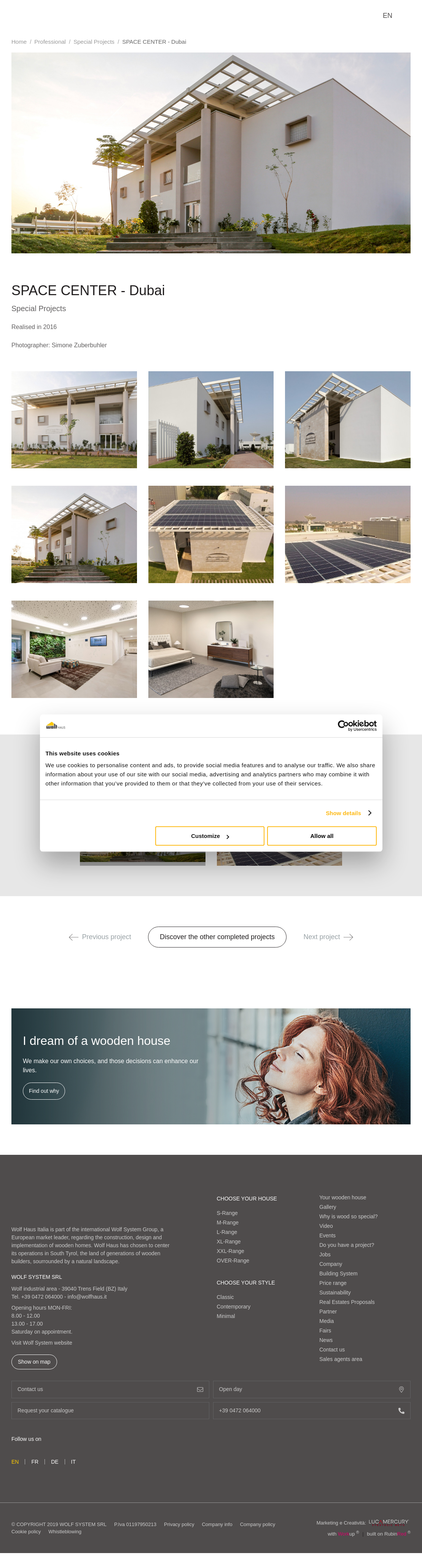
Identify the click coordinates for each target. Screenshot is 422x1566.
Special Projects (94, 41)
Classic (225, 1297)
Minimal (226, 1316)
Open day (312, 1389)
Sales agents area (340, 1359)
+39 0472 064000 (42, 1297)
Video (326, 1226)
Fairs (325, 1331)
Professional (50, 41)
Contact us (332, 1350)
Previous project (100, 937)
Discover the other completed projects (217, 937)
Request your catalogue (110, 1410)
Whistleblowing (64, 1531)
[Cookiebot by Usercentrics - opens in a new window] (343, 725)
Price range (333, 1283)
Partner (328, 1311)
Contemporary (234, 1307)
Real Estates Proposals (347, 1302)
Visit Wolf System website (41, 1343)
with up (343, 1534)
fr (34, 1462)
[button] (73, 937)
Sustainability (335, 1292)
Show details (343, 813)
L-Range (227, 1232)
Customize (210, 836)
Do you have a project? (346, 1245)
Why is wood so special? (348, 1216)
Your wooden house (342, 1197)
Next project (328, 937)
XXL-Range (230, 1251)
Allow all (322, 836)
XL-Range (229, 1241)
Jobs (325, 1254)
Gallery (327, 1207)
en (387, 15)
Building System (338, 1273)
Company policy (257, 1524)
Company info (217, 1524)
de (54, 1462)
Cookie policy (26, 1531)
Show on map (34, 1362)
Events (327, 1235)
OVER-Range (233, 1261)
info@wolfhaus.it (87, 1297)
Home (19, 41)
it (73, 1462)
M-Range (228, 1222)
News (326, 1340)
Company (330, 1264)
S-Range (227, 1213)
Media (326, 1321)
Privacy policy (179, 1524)
